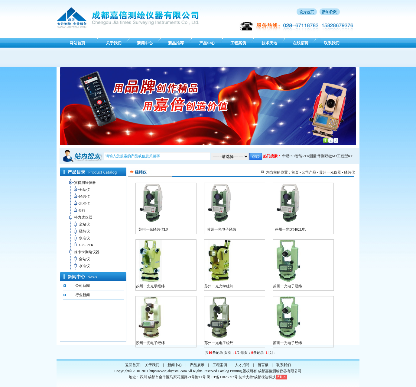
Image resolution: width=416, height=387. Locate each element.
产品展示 (197, 365)
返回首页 (132, 365)
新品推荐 (176, 43)
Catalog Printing (230, 371)
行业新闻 (82, 295)
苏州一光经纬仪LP (153, 229)
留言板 (263, 365)
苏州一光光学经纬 (150, 286)
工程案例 (238, 43)
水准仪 (84, 203)
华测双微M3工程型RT (334, 156)
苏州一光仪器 (330, 172)
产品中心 (207, 43)
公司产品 (309, 172)
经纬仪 (84, 196)
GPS (82, 210)
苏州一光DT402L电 (290, 229)
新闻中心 (145, 43)
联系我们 (332, 43)
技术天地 (269, 43)
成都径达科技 (265, 377)
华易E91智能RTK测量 (299, 156)
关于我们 (114, 43)
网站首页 (77, 43)
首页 (295, 172)
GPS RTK (86, 245)
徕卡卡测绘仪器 (86, 252)
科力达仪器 (83, 217)
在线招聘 (300, 43)
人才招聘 (242, 365)
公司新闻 (82, 285)
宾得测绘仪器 (85, 183)
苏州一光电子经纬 (221, 229)
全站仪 (84, 189)
